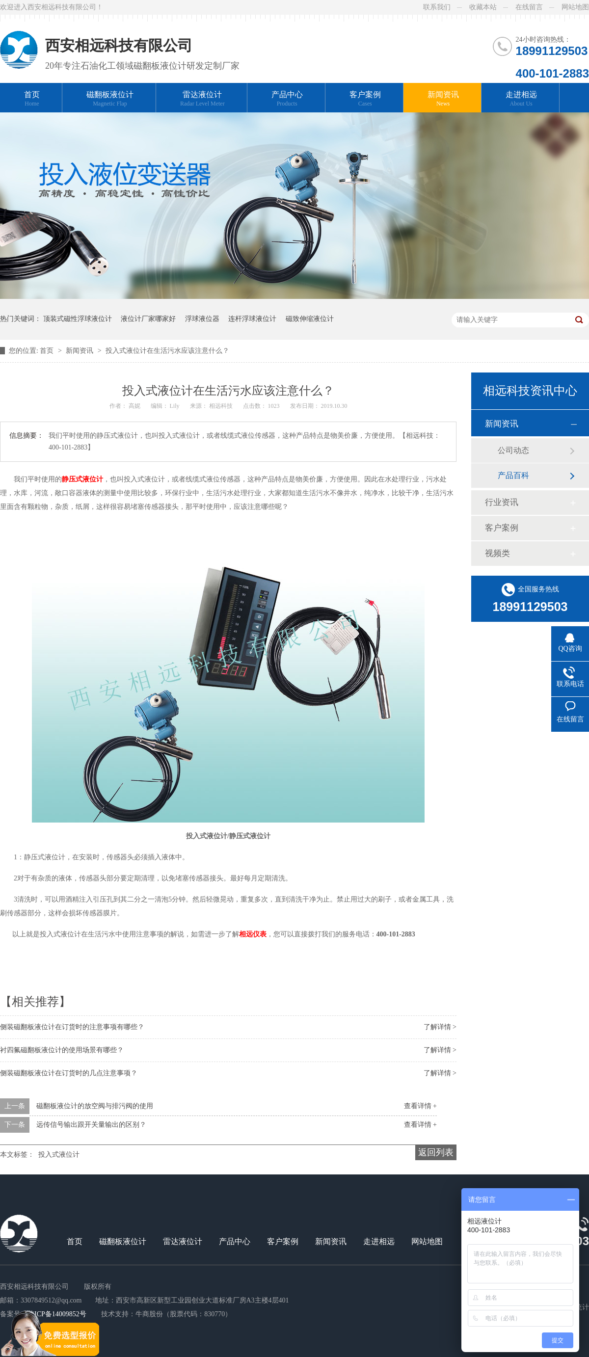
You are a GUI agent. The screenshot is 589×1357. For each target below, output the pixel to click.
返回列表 (436, 1152)
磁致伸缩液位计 (310, 318)
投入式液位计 (59, 1154)
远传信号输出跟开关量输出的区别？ (91, 1124)
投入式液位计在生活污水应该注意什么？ (167, 350)
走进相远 (521, 98)
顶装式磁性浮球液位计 (77, 318)
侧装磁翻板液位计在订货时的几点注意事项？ (68, 1073)
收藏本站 (483, 7)
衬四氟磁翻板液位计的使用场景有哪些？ (62, 1050)
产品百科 (513, 475)
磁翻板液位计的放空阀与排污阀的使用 (94, 1106)
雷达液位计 (202, 98)
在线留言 (529, 7)
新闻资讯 (443, 98)
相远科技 (221, 405)
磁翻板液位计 (110, 98)
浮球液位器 (202, 318)
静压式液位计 (82, 479)
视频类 (497, 553)
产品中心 (287, 98)
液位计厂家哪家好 (148, 318)
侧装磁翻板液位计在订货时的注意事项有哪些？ (72, 1027)
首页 (32, 98)
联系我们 (437, 7)
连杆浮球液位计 (252, 318)
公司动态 (513, 450)
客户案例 (365, 98)
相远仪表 (253, 934)
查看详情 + (420, 1106)
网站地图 (575, 7)
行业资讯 (501, 502)
